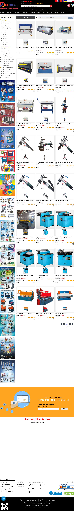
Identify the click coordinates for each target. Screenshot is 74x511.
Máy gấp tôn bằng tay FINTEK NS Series (44, 124)
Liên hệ (62, 12)
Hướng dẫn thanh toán (43, 10)
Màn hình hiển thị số (7, 75)
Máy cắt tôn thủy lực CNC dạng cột (43, 313)
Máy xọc (4, 36)
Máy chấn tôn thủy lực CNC (61, 313)
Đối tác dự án (26, 13)
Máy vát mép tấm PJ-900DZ (42, 275)
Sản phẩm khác (5, 77)
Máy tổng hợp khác (7, 53)
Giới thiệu (9, 13)
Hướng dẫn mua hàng (5, 488)
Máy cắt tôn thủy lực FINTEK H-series (44, 85)
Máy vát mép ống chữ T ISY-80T (62, 200)
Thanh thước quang (7, 69)
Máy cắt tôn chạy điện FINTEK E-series (24, 85)
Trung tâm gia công (7, 28)
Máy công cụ (4, 20)
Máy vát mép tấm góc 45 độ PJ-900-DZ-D (44, 237)
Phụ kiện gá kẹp (5, 63)
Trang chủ (2, 12)
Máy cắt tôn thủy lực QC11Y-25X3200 (24, 237)
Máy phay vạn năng (7, 23)
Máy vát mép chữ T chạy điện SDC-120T (64, 162)
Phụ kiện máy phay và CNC (8, 59)
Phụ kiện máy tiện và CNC (7, 57)
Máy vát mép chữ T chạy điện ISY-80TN (24, 200)
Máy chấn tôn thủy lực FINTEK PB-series (25, 47)
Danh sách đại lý (55, 13)
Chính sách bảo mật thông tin (6, 491)
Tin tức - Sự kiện (46, 13)
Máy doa (4, 34)
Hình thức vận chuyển (55, 10)
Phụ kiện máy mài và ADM (7, 61)
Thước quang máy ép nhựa (9, 73)
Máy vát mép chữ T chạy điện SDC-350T (44, 162)
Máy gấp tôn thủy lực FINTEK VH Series (24, 124)
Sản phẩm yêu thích (21, 486)
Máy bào (4, 44)
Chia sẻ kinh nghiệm (36, 13)
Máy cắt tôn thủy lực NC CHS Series (24, 313)
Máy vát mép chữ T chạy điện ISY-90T (44, 200)
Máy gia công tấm (6, 46)
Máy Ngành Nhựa (6, 51)
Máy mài (4, 30)
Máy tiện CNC (5, 26)
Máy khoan (5, 42)
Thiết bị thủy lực (6, 48)
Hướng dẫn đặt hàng (33, 10)
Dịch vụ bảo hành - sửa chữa (68, 10)
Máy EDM (5, 32)
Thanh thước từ (6, 71)
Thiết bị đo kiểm (5, 65)
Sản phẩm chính (18, 13)
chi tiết (17, 52)
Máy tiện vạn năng (7, 21)
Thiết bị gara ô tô (5, 55)
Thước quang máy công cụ (7, 67)
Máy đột (4, 40)
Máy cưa (4, 38)
